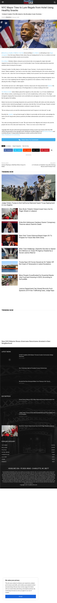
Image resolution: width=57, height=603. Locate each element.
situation (10, 114)
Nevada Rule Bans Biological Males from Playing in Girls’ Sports (34, 381)
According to (5, 61)
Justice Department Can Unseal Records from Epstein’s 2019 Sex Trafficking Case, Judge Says (36, 289)
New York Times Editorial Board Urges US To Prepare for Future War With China (35, 237)
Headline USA (12, 53)
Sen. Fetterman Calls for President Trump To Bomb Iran (33, 368)
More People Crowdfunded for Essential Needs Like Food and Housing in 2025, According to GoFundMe (36, 277)
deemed (50, 85)
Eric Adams (36, 53)
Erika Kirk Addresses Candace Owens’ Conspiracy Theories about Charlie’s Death (37, 223)
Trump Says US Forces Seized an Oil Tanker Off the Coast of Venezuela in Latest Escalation (36, 263)
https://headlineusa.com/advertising (11, 134)
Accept (20, 596)
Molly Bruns (8, 17)
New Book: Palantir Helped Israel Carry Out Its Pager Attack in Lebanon (36, 210)
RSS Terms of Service (47, 131)
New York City (20, 53)
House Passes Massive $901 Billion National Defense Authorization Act (36, 399)
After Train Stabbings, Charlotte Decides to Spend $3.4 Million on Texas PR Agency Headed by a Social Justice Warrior (37, 251)
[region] (20, 589)
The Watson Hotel (6, 92)
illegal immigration (17, 146)
